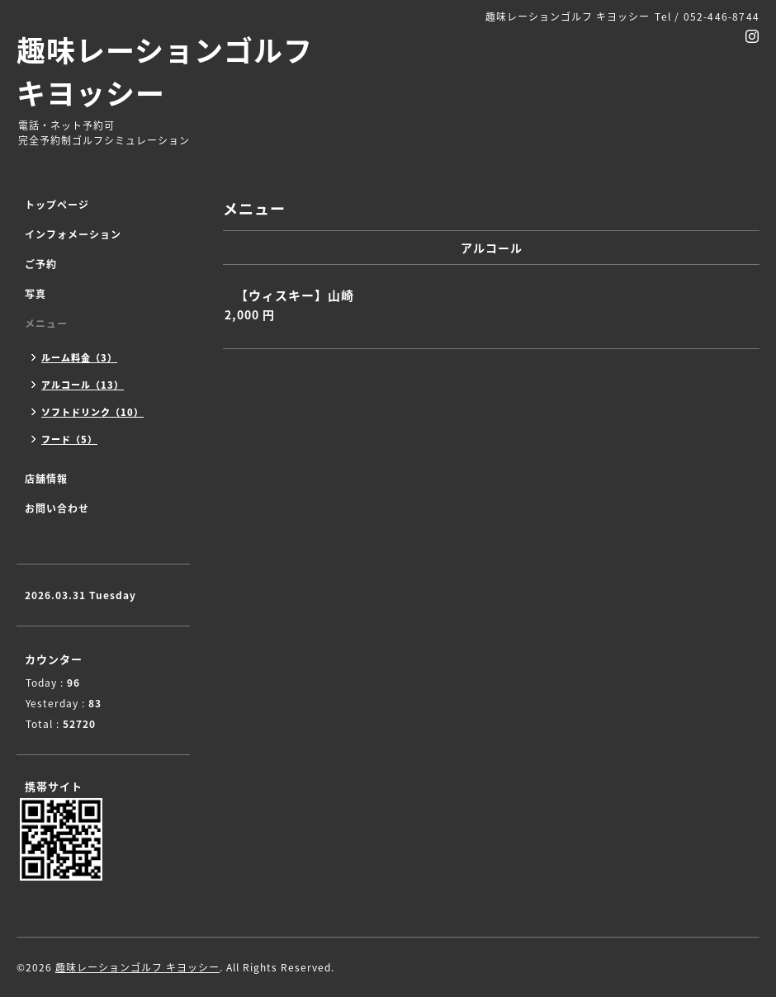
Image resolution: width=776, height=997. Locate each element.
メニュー (46, 323)
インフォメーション (73, 234)
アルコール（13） (82, 385)
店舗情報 (46, 478)
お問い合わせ (57, 508)
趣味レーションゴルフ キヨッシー (165, 71)
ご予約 (41, 264)
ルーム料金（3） (79, 358)
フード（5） (69, 439)
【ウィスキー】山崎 (294, 295)
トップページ (57, 204)
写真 (35, 293)
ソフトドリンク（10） (92, 412)
